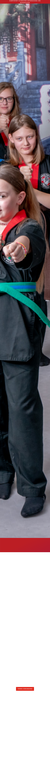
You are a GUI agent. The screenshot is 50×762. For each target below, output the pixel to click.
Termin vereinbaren (25, 688)
